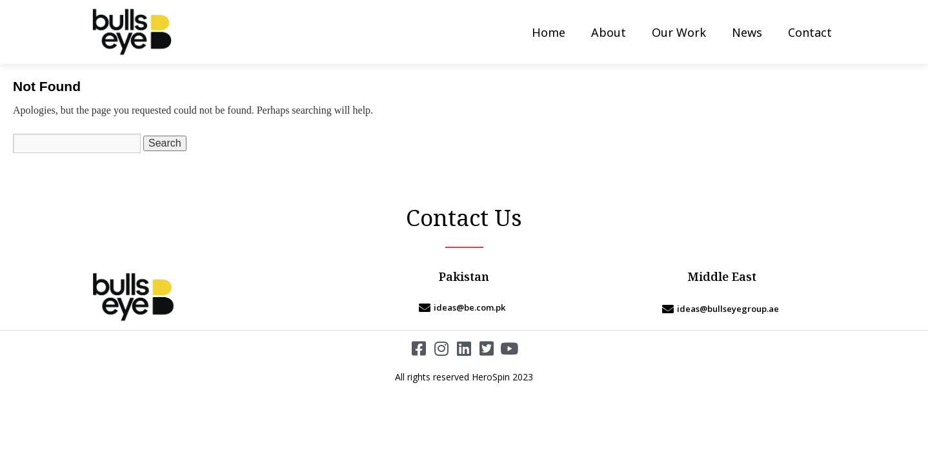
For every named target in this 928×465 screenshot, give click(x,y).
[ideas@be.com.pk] (464, 307)
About (608, 32)
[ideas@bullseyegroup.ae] (722, 309)
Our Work (679, 32)
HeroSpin (491, 377)
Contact (810, 32)
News (747, 32)
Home (548, 32)
